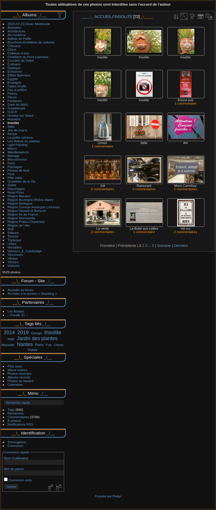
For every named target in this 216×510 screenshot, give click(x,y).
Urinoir (59, 345)
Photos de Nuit (18, 170)
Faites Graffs (17, 86)
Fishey (12, 93)
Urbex (12, 243)
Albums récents (19, 377)
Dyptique (14, 68)
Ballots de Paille (19, 38)
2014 (9, 332)
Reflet (12, 185)
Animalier (14, 27)
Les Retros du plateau (24, 141)
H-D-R (12, 112)
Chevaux (14, 46)
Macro (12, 148)
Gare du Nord (18, 104)
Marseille (7, 345)
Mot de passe (14, 469)
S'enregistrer (17, 442)
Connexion (15, 445)
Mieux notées (17, 370)
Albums (29, 14)
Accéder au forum (21, 290)
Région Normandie (21, 218)
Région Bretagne (20, 203)
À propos (14, 420)
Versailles (15, 247)
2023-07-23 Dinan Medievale (29, 24)
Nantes (25, 344)
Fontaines (15, 101)
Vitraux (13, 258)
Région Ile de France (23, 214)
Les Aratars (16, 311)
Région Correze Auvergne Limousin (34, 207)
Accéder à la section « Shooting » (32, 293)
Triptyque (14, 240)
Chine (12, 49)
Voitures (14, 265)
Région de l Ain (19, 225)
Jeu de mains (17, 130)
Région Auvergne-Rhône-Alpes (30, 199)
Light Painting (18, 145)
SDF (11, 229)
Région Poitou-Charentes (26, 221)
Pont (11, 174)
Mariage (14, 156)
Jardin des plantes (37, 338)
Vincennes (15, 254)
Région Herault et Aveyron (27, 210)
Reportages (16, 188)
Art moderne (17, 35)
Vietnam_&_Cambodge (25, 251)
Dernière (181, 245)
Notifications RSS (20, 424)
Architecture (16, 31)
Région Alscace (19, 196)
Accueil (103, 16)
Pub (49, 345)
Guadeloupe (17, 108)
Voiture (33, 349)
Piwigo (116, 496)
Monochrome (17, 159)
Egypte (13, 79)
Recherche (16, 413)
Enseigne (14, 82)
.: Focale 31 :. (18, 315)
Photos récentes (20, 373)
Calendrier (15, 384)
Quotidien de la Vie (21, 181)
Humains (14, 119)
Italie (11, 126)
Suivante (164, 245)
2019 (23, 332)
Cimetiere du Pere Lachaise (28, 57)
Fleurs (12, 97)
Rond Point (16, 192)
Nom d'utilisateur (16, 458)
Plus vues (15, 366)
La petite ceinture (20, 137)
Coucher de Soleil (21, 60)
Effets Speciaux (19, 75)
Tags (11, 409)
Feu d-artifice (17, 90)
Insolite (13, 123)
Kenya (12, 134)
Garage (36, 333)
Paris (11, 163)
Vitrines (13, 262)
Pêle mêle (15, 177)
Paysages (15, 166)
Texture (13, 236)
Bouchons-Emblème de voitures (31, 42)
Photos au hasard (20, 381)
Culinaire (14, 64)
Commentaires (18, 417)
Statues (13, 232)
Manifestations (18, 152)
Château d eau (18, 53)
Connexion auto (18, 480)
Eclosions (15, 71)
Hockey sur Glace (21, 115)
